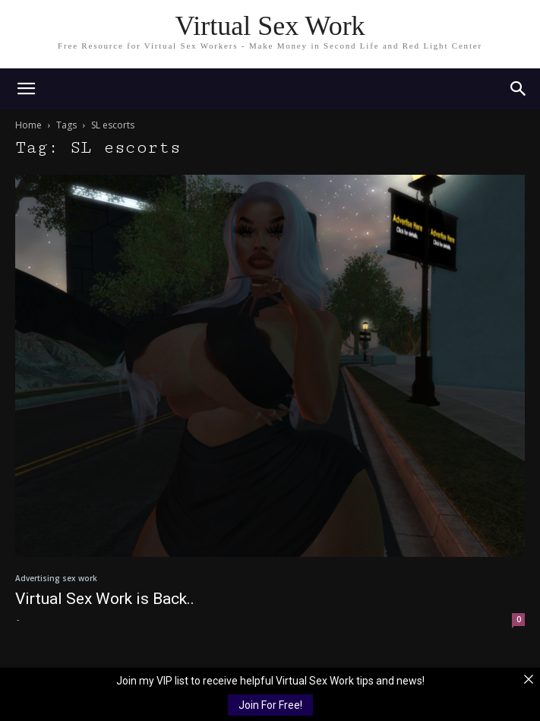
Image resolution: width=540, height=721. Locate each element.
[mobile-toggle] (26, 88)
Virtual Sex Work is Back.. (104, 599)
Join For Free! (270, 705)
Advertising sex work (56, 578)
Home (28, 125)
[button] (518, 88)
